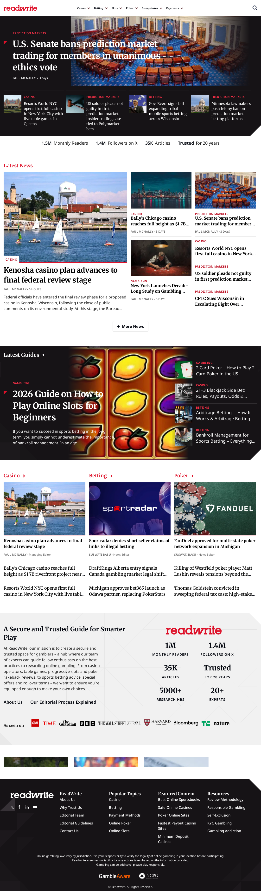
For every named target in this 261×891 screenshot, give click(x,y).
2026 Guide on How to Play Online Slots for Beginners (58, 406)
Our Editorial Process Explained (63, 702)
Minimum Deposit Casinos (173, 839)
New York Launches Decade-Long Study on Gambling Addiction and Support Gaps (160, 291)
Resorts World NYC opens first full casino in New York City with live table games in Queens (43, 113)
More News (133, 326)
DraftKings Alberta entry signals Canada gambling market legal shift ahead (126, 574)
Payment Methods (124, 815)
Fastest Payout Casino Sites (177, 826)
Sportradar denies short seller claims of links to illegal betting (129, 543)
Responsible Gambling (226, 807)
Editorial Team (72, 815)
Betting (98, 8)
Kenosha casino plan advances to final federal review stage (43, 543)
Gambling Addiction (224, 830)
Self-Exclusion (218, 815)
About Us (13, 702)
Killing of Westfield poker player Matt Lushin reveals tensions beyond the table (213, 574)
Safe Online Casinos (175, 807)
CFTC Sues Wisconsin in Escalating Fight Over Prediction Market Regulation (225, 304)
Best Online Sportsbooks (179, 799)
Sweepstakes (150, 8)
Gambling (139, 281)
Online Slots (119, 830)
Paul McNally (24, 78)
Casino (81, 8)
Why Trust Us (71, 807)
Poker (130, 8)
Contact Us (69, 830)
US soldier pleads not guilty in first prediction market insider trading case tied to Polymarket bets (223, 282)
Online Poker (120, 823)
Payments (172, 8)
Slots (115, 8)
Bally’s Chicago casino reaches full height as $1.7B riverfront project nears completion (158, 227)
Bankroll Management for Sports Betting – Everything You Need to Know (224, 441)
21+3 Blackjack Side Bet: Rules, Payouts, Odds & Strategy (220, 396)
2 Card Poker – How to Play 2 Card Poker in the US (225, 371)
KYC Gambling (219, 823)
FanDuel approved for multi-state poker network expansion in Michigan (214, 543)
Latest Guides (21, 354)
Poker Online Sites (173, 815)
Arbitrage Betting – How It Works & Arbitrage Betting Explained (223, 418)
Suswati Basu (100, 555)
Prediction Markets (29, 33)
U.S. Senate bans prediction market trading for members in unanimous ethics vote (86, 56)
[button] (254, 7)
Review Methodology (225, 799)
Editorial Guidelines (76, 823)
